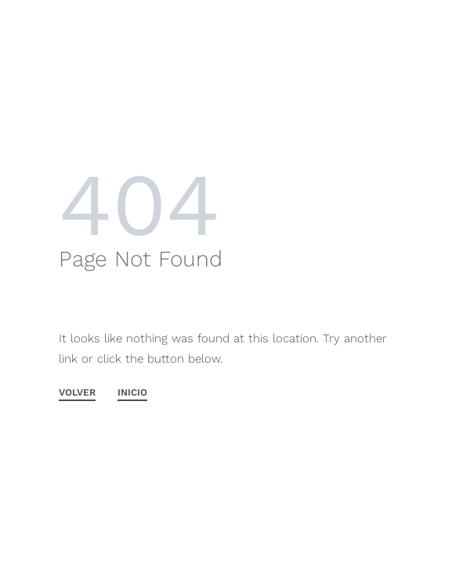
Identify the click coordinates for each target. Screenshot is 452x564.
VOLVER (77, 393)
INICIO (132, 393)
